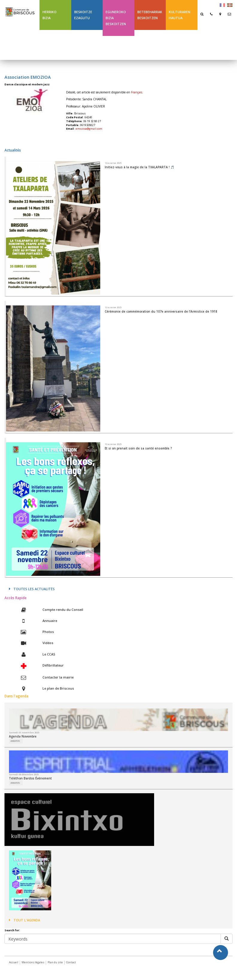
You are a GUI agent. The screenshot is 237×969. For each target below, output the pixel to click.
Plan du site (55, 962)
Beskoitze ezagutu (83, 15)
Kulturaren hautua (179, 15)
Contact (71, 962)
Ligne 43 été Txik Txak (147, 45)
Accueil (13, 962)
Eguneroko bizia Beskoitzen (116, 18)
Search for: (12, 930)
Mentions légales (33, 962)
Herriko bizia (49, 15)
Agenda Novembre (23, 736)
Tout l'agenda (24, 920)
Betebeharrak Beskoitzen (149, 15)
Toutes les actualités (32, 589)
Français (136, 92)
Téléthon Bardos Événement (30, 778)
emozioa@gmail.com (89, 129)
